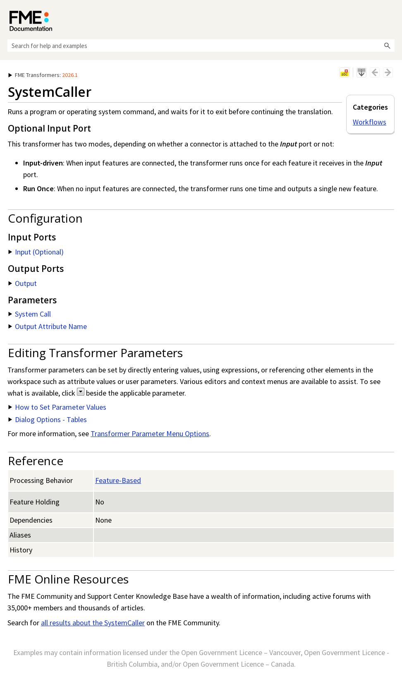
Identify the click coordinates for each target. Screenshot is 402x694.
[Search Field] (201, 45)
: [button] (43, 75)
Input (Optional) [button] (36, 252)
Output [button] (22, 283)
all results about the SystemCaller (93, 622)
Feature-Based (118, 480)
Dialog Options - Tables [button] (47, 419)
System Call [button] (29, 314)
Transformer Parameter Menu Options (150, 433)
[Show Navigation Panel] (390, 19)
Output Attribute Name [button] (47, 326)
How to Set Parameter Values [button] (57, 407)
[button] (387, 45)
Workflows (369, 122)
